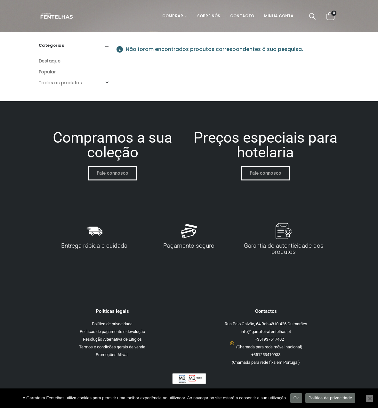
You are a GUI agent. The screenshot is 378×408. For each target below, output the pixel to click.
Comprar (172, 16)
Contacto (242, 16)
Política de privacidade (330, 398)
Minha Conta (279, 16)
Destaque (49, 61)
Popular (47, 72)
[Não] (369, 398)
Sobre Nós (208, 16)
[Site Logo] (56, 16)
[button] (312, 16)
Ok (296, 398)
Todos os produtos (60, 82)
